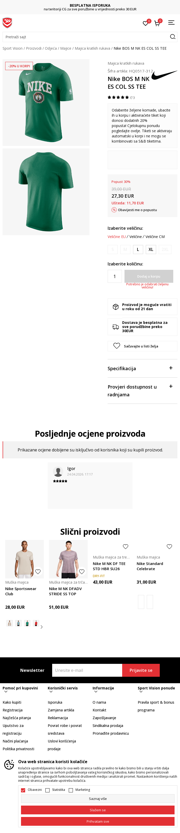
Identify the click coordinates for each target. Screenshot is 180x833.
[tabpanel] (46, 102)
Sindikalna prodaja (108, 725)
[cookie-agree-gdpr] (98, 810)
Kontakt (99, 710)
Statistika (58, 789)
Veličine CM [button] (155, 237)
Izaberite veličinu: (125, 228)
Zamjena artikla (61, 710)
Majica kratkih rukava (92, 48)
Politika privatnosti (18, 748)
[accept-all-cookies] (98, 821)
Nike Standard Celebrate (150, 566)
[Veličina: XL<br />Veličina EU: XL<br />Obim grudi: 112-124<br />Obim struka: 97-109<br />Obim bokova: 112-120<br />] (151, 249)
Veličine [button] (135, 237)
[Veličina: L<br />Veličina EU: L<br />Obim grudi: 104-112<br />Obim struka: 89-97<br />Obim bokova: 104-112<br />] (138, 249)
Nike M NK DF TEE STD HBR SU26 (109, 566)
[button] (90, 37)
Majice (65, 48)
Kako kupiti (12, 702)
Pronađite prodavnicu (111, 733)
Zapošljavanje (104, 717)
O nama (99, 702)
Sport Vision (13, 48)
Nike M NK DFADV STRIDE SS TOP (65, 591)
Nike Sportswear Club (20, 591)
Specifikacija (140, 368)
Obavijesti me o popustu (137, 209)
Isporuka (55, 702)
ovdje (135, 130)
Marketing (82, 789)
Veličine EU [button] (117, 237)
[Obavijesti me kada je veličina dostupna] (113, 249)
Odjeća (51, 48)
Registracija (13, 710)
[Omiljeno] (145, 23)
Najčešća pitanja (17, 717)
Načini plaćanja (15, 741)
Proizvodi (33, 48)
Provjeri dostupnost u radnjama (140, 390)
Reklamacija (58, 717)
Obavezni (35, 789)
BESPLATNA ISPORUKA (90, 5)
